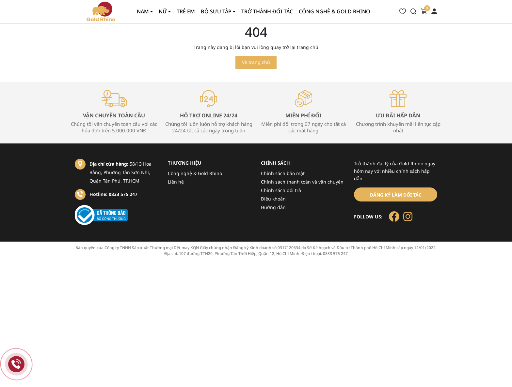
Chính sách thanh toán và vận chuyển (302, 182)
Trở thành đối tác (267, 11)
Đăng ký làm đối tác (396, 195)
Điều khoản (273, 199)
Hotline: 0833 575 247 (113, 194)
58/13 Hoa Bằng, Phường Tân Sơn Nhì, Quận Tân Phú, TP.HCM (120, 172)
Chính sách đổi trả (281, 190)
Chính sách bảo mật (283, 173)
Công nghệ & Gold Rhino (195, 173)
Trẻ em (186, 11)
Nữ (163, 11)
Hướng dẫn (273, 207)
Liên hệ (176, 182)
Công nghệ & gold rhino (334, 11)
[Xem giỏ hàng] (424, 11)
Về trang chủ (256, 62)
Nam (143, 11)
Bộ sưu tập (217, 11)
